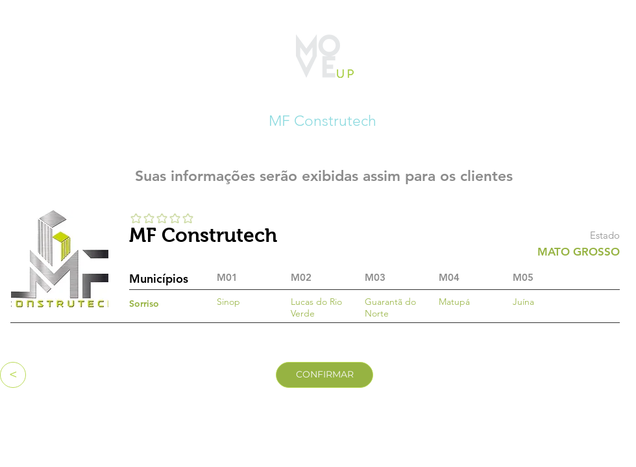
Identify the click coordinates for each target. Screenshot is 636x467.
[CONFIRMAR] (324, 375)
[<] (13, 375)
